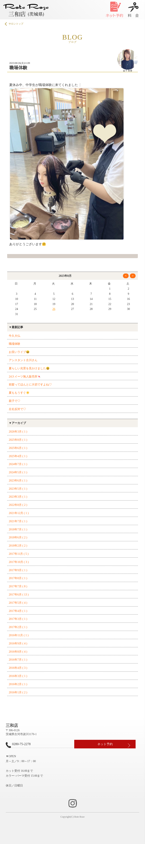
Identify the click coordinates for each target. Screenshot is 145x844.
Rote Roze (79, 816)
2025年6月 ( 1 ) (18, 448)
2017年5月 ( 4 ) (18, 602)
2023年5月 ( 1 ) (18, 488)
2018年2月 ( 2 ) (18, 545)
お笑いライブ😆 (19, 352)
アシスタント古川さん (23, 360)
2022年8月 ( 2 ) (18, 504)
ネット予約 (105, 744)
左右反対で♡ (17, 409)
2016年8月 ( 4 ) (18, 651)
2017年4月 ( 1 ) (18, 610)
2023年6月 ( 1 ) (18, 480)
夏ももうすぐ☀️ (19, 392)
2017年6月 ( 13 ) (19, 594)
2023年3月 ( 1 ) (18, 496)
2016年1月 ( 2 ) (18, 692)
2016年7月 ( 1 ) (18, 659)
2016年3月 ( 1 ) (18, 676)
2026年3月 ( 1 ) (18, 431)
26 (53, 309)
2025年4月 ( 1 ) (18, 456)
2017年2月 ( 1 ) (18, 627)
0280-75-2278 (18, 745)
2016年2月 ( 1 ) (18, 684)
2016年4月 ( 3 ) (18, 667)
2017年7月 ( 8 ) (18, 586)
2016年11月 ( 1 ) (18, 635)
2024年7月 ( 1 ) (18, 464)
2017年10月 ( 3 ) (19, 562)
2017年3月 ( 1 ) (18, 618)
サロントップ (14, 24)
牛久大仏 (14, 335)
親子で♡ (14, 400)
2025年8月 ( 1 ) (18, 439)
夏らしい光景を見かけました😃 (29, 368)
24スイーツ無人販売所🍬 (25, 376)
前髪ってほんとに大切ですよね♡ (30, 384)
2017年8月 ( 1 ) (18, 578)
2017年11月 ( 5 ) (18, 553)
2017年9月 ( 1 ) (18, 570)
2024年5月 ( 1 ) (18, 472)
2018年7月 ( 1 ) (18, 529)
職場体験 (14, 343)
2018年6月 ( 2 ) (18, 537)
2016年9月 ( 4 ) (18, 643)
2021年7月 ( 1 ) (18, 521)
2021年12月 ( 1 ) (19, 513)
